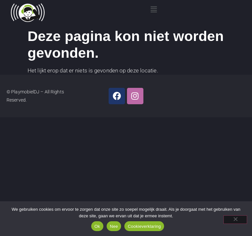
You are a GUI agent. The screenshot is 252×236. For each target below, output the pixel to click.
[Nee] (235, 219)
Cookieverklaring (144, 226)
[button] (153, 9)
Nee (114, 226)
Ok (97, 226)
